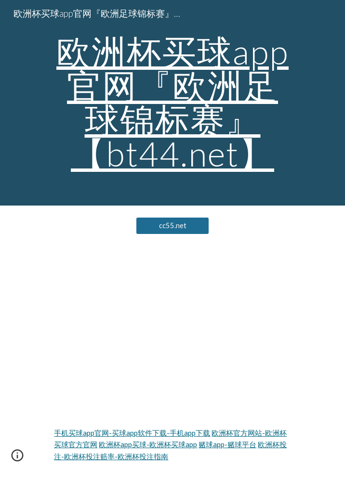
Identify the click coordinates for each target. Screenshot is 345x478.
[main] (172, 103)
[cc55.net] (172, 226)
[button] (17, 458)
